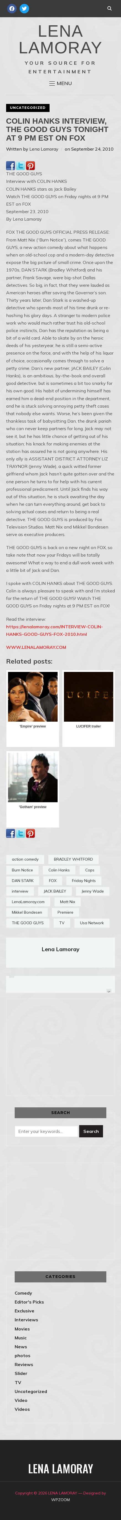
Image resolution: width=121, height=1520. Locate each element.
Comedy (23, 1293)
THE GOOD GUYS (28, 922)
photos (22, 1355)
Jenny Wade (93, 891)
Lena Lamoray (43, 149)
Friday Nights (84, 880)
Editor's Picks (29, 1302)
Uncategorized (28, 108)
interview (20, 891)
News (21, 1346)
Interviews (26, 1319)
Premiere (65, 912)
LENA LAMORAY (60, 39)
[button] (60, 83)
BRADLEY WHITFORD (73, 859)
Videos (22, 1409)
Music (21, 1337)
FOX (52, 880)
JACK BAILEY (55, 891)
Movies (22, 1329)
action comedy (25, 859)
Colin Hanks (59, 870)
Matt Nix (67, 901)
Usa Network (92, 922)
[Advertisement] (61, 1046)
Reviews (24, 1364)
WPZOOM (60, 1499)
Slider (21, 1373)
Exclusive (24, 1311)
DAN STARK (23, 880)
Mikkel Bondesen (27, 912)
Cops (89, 870)
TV (62, 922)
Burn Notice (22, 870)
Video (21, 1400)
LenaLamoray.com (28, 901)
